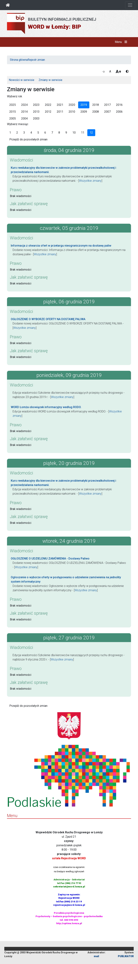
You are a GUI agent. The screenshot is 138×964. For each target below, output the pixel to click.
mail (96, 956)
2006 (119, 111)
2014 (24, 111)
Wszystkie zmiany (90, 180)
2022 (48, 105)
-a (103, 71)
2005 (12, 118)
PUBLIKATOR (126, 956)
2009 (83, 111)
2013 (36, 111)
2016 (119, 105)
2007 (107, 111)
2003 (36, 118)
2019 (83, 105)
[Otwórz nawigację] (130, 5)
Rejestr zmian (36, 59)
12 (91, 132)
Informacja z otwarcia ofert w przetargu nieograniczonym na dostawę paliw (61, 245)
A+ (118, 71)
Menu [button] (122, 42)
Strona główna (19, 59)
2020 (72, 105)
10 (74, 132)
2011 (60, 111)
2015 (12, 111)
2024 (24, 105)
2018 (95, 105)
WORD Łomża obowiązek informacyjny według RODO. (46, 407)
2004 (24, 118)
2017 (107, 105)
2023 (36, 105)
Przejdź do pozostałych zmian (28, 139)
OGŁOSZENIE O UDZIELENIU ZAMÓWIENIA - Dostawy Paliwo (50, 558)
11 (82, 132)
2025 (12, 105)
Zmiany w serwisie (50, 80)
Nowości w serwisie (21, 80)
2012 (48, 111)
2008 (95, 111)
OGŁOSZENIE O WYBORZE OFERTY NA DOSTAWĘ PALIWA (48, 319)
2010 (72, 111)
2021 (60, 105)
